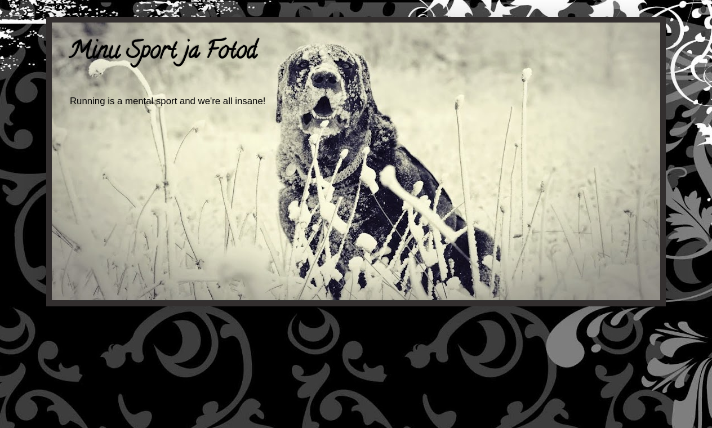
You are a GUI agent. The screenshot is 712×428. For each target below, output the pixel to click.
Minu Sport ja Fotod (162, 53)
